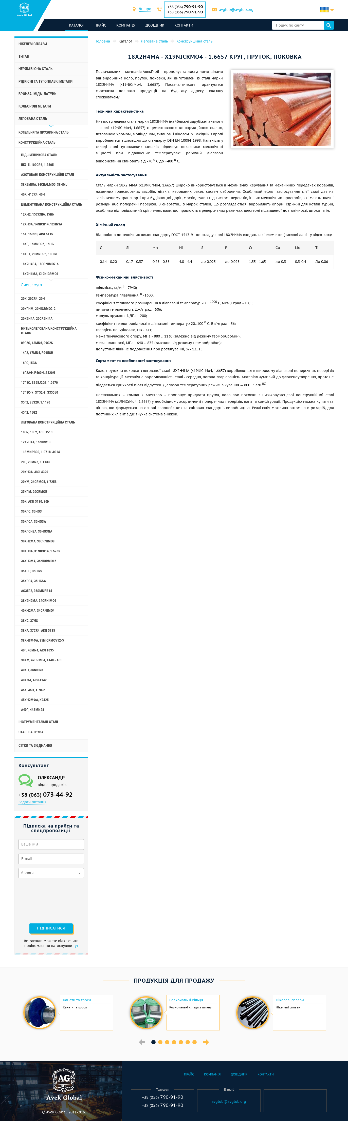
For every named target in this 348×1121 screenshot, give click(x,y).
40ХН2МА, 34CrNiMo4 (37, 610)
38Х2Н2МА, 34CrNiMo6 (38, 601)
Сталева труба (31, 732)
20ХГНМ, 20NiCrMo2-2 (38, 309)
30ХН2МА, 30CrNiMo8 (37, 541)
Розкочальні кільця (186, 1000)
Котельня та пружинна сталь (44, 132)
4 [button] (174, 1042)
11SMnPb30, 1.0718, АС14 (40, 452)
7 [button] (194, 1042)
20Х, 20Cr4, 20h (33, 299)
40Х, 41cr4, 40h (33, 194)
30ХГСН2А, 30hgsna (36, 531)
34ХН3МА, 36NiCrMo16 (38, 561)
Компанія (125, 25)
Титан (24, 56)
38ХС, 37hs (29, 621)
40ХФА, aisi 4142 (34, 680)
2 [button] (160, 1042)
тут (75, 945)
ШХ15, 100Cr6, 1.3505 (37, 165)
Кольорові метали (35, 106)
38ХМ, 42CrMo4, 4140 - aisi (42, 660)
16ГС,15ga (29, 363)
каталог (76, 25)
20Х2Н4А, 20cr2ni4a (36, 318)
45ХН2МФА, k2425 (35, 700)
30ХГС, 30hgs (31, 511)
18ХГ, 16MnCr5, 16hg (37, 244)
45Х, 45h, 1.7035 (33, 690)
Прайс (100, 25)
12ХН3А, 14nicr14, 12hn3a (41, 224)
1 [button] (153, 1042)
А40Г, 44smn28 (32, 710)
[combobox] (145, 9)
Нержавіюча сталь (35, 69)
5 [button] (181, 1042)
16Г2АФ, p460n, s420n (38, 373)
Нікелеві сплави (33, 44)
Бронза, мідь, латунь (37, 94)
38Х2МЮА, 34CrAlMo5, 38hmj (44, 184)
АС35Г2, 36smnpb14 (36, 591)
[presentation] (39, 900)
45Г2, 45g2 (29, 412)
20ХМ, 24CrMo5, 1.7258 (39, 482)
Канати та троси (77, 1000)
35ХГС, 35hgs (31, 571)
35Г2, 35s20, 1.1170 (35, 402)
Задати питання (32, 802)
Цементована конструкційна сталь (51, 204)
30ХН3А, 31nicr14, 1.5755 (40, 551)
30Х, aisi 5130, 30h (35, 501)
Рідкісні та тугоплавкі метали (45, 81)
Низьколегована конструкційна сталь (49, 330)
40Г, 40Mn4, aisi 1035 (37, 650)
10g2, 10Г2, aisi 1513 (36, 432)
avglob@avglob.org (236, 9)
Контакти (183, 25)
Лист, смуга (31, 284)
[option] (67, 1012)
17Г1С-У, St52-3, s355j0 (39, 392)
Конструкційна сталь (37, 142)
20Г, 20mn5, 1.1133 (35, 462)
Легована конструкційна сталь (48, 422)
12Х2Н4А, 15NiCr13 (35, 442)
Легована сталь (33, 118)
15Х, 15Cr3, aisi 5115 (37, 234)
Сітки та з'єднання (35, 745)
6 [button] (188, 1042)
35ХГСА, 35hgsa (33, 581)
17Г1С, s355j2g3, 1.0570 (39, 382)
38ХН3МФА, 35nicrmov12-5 (42, 640)
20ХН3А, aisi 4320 (34, 472)
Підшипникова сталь (39, 155)
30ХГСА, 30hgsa (33, 521)
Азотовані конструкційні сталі (47, 175)
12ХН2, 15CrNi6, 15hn (37, 214)
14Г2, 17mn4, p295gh (37, 353)
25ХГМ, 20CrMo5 (34, 492)
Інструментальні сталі (38, 722)
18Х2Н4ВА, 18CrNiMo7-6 (40, 264)
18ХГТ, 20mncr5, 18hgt (39, 254)
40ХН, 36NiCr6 (32, 670)
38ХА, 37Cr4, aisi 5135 (38, 630)
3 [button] (167, 1042)
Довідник (154, 25)
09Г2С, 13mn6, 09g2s (37, 343)
